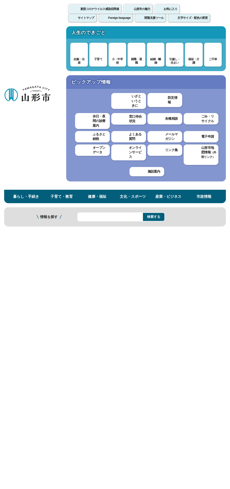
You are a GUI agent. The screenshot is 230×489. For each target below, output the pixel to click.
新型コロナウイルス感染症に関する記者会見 (94, 216)
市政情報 (203, 34)
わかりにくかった (109, 277)
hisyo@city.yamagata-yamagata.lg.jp (89, 356)
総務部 (114, 70)
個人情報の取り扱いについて (76, 388)
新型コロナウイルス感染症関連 (99, 13)
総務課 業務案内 (22, 126)
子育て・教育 (61, 34)
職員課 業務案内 (22, 167)
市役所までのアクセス (49, 449)
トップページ (35, 70)
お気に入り (170, 13)
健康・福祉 (97, 34)
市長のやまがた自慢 (76, 209)
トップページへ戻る (216, 375)
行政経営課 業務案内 (25, 147)
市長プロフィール (74, 188)
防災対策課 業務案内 (25, 197)
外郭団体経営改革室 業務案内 (26, 157)
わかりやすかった (76, 277)
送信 (139, 301)
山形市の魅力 (142, 13)
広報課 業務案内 (22, 176)
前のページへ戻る (181, 375)
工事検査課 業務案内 (25, 205)
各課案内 (99, 70)
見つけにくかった (109, 291)
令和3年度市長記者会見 (78, 223)
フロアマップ (14, 449)
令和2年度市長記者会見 (78, 230)
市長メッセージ (72, 202)
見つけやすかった (76, 291)
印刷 (177, 119)
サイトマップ (169, 388)
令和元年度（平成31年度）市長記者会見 (91, 237)
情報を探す (49, 54)
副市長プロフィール (76, 195)
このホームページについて (23, 388)
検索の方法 (184, 54)
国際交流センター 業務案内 (26, 186)
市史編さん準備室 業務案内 (26, 136)
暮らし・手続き (26, 34)
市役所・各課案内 (77, 70)
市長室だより (71, 244)
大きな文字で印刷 (207, 119)
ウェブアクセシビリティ (128, 388)
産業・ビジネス (168, 34)
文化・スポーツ (133, 34)
